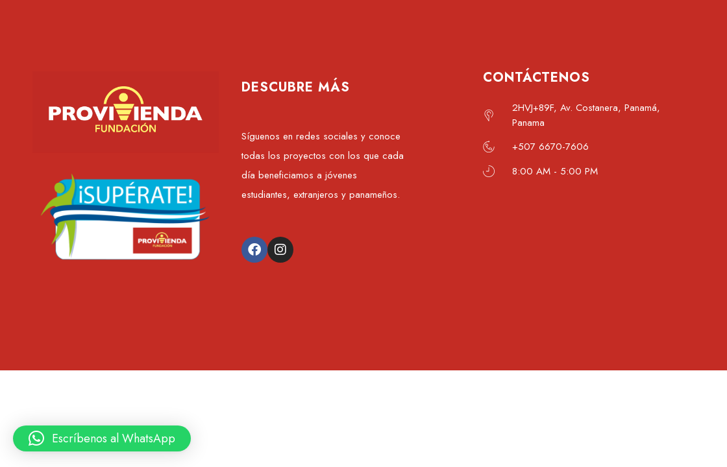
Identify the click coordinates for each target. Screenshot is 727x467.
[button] (102, 438)
